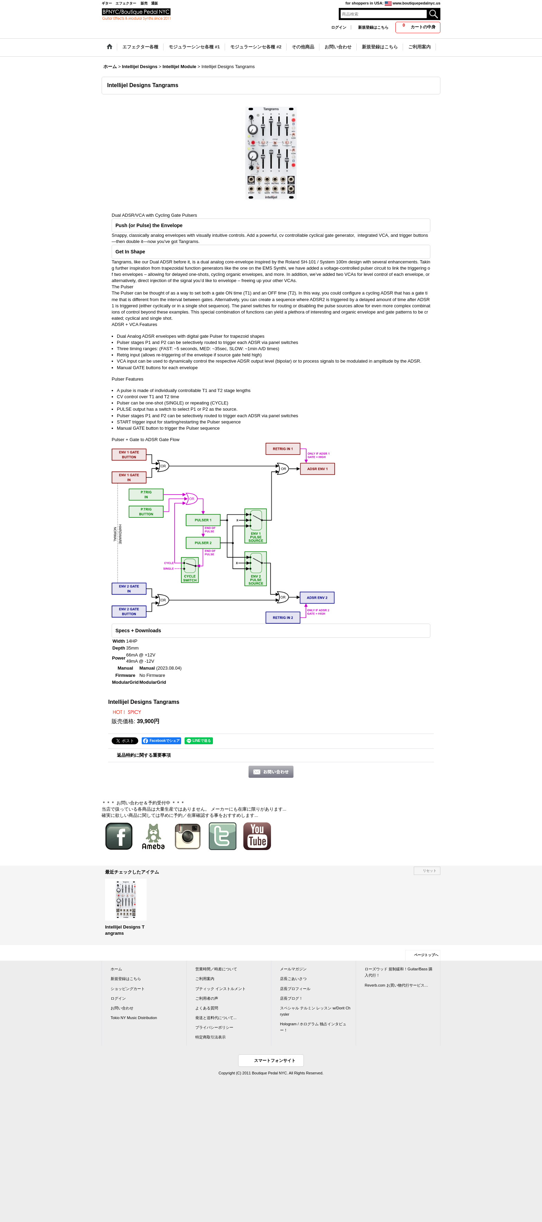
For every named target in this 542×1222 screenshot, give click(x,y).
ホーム (116, 969)
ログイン (338, 27)
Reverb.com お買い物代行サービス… (396, 985)
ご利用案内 (204, 979)
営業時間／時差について (216, 969)
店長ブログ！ (291, 998)
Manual (147, 668)
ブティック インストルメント (220, 989)
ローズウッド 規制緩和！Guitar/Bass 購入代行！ (398, 972)
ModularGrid (152, 682)
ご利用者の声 (206, 998)
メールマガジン (293, 969)
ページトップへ (426, 955)
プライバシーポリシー (214, 1027)
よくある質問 (206, 1008)
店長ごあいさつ (293, 979)
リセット (430, 871)
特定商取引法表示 (210, 1037)
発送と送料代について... (215, 1018)
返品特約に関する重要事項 (144, 755)
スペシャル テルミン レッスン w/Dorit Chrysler (315, 1011)
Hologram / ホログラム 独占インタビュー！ (313, 1027)
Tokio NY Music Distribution (134, 1018)
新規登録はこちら (373, 27)
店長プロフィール (295, 989)
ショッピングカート (128, 989)
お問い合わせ (122, 1008)
